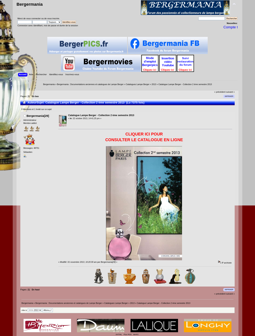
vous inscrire (53, 18)
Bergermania (30, 4)
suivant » (230, 92)
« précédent (220, 92)
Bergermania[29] (38, 115)
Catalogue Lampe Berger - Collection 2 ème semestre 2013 (101, 115)
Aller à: (24, 310)
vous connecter (33, 18)
